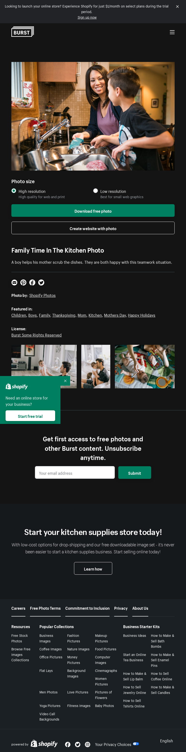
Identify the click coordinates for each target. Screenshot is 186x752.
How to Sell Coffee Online (161, 675)
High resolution (32, 191)
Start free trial (30, 416)
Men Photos (48, 691)
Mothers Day (115, 314)
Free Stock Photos (19, 637)
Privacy (121, 607)
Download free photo (93, 210)
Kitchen (95, 314)
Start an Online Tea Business (134, 657)
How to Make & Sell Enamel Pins (162, 660)
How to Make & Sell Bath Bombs (162, 640)
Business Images (46, 637)
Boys (32, 314)
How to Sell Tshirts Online (134, 703)
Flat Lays (46, 670)
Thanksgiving (63, 314)
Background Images (76, 673)
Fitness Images (78, 705)
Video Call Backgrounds (49, 716)
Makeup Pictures (101, 637)
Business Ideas (134, 635)
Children (18, 314)
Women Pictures (101, 681)
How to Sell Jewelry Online (134, 689)
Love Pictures (77, 691)
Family (44, 314)
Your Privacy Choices (117, 744)
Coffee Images (50, 648)
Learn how (93, 568)
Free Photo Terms (45, 607)
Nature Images (78, 648)
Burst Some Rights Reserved (36, 334)
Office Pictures (50, 656)
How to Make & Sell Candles (162, 689)
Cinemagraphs (106, 670)
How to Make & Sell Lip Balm (134, 675)
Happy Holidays (141, 314)
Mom (82, 314)
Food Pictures (105, 648)
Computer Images (102, 659)
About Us (140, 607)
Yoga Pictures (49, 705)
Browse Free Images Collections (20, 654)
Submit (134, 472)
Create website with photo (93, 228)
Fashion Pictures (73, 637)
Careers (18, 607)
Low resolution (113, 191)
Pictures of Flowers (103, 694)
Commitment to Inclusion (87, 607)
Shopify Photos (42, 295)
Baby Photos (104, 705)
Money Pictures (73, 659)
